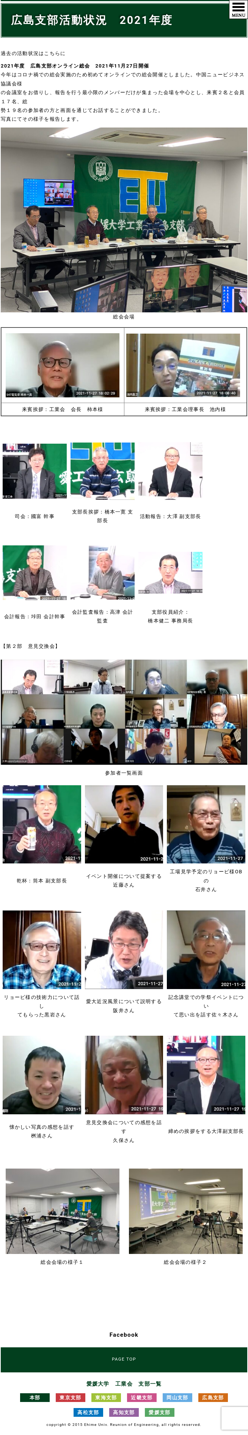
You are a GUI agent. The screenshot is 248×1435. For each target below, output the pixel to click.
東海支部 (106, 1397)
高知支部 (124, 1412)
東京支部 (70, 1397)
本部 (35, 1397)
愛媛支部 (159, 1412)
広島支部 (213, 1397)
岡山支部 (177, 1397)
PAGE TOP (124, 1359)
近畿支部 (141, 1397)
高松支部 (88, 1412)
